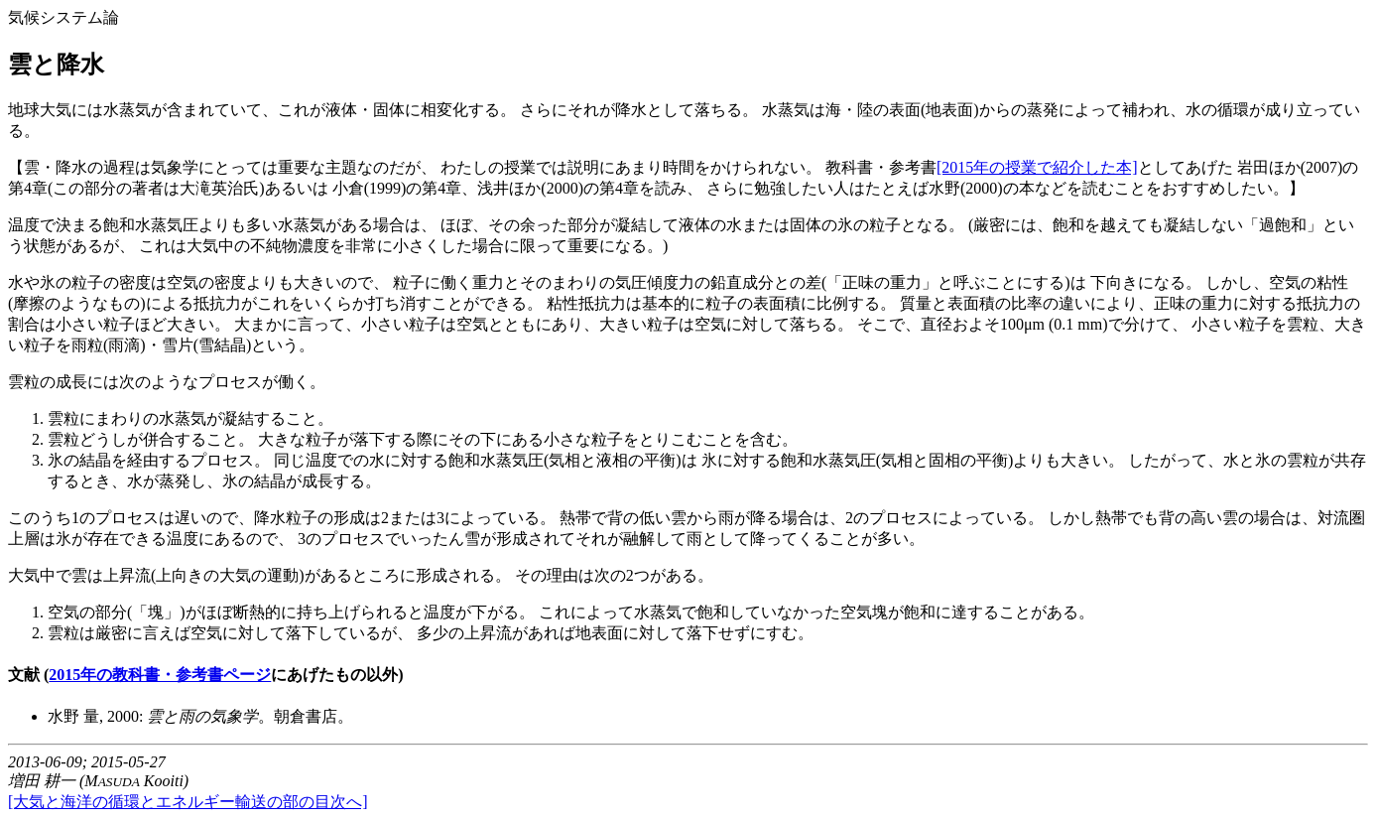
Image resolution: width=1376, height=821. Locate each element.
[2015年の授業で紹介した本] (1037, 167)
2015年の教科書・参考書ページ (160, 674)
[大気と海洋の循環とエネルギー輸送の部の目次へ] (188, 801)
